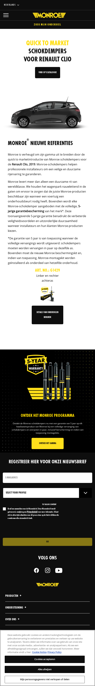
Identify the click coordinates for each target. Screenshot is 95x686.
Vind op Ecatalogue (48, 72)
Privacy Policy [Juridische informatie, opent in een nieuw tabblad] (54, 652)
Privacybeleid (32, 512)
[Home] (47, 15)
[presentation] (31, 529)
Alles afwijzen (45, 669)
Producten (13, 595)
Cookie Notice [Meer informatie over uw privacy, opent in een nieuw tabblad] (39, 652)
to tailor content (49, 504)
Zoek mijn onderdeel (47, 24)
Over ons (12, 619)
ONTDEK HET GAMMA (47, 443)
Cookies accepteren (44, 659)
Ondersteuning (16, 607)
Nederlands (10, 5)
